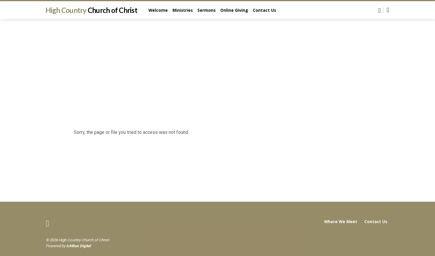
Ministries (182, 10)
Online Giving (234, 10)
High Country (91, 10)
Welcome (158, 10)
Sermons (206, 10)
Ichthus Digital (79, 245)
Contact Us (264, 10)
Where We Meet (340, 221)
